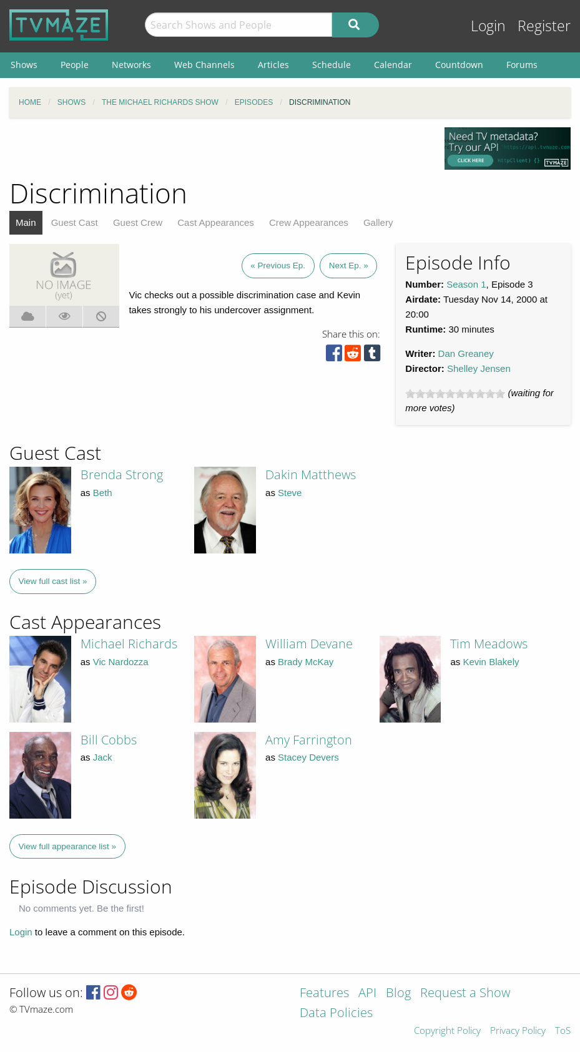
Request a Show (465, 993)
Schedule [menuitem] (331, 65)
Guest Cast (74, 222)
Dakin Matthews (310, 474)
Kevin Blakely (491, 661)
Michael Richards (129, 643)
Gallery (378, 222)
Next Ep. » (348, 265)
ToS (563, 1031)
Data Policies (336, 1013)
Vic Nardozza (121, 661)
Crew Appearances (308, 222)
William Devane (309, 643)
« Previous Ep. (277, 265)
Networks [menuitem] (131, 65)
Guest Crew (137, 222)
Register (544, 26)
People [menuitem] (75, 65)
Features (324, 993)
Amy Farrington (308, 739)
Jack (102, 757)
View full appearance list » (68, 846)
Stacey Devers (308, 757)
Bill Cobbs (109, 739)
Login (488, 26)
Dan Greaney (466, 353)
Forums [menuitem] (522, 65)
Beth (102, 492)
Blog (398, 993)
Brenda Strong (122, 474)
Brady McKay (305, 661)
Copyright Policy (447, 1031)
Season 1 (466, 284)
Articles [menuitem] (273, 65)
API (367, 993)
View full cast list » (53, 581)
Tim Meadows (489, 643)
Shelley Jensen (479, 368)
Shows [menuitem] (24, 65)
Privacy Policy (518, 1031)
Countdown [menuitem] (459, 65)
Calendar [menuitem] (393, 65)
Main (26, 222)
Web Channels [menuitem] (204, 65)
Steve (290, 492)
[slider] (455, 394)
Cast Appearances (215, 222)
